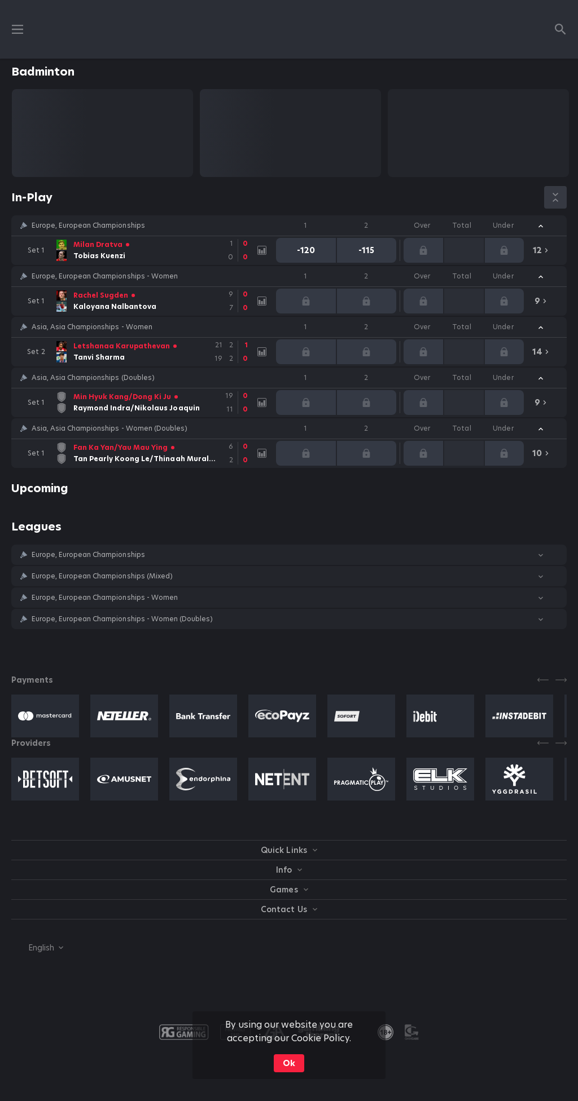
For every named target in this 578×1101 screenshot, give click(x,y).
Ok (289, 1063)
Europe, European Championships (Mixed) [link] (102, 576)
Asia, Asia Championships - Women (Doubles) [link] (109, 428)
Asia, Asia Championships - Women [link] (92, 326)
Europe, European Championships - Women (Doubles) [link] (122, 619)
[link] (138, 250)
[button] (289, 225)
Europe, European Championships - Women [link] (105, 276)
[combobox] (37, 947)
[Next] (561, 680)
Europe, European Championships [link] (88, 225)
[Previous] (543, 680)
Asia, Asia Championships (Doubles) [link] (93, 377)
